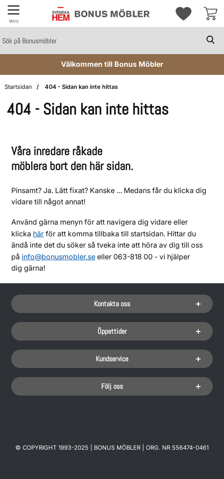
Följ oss (112, 386)
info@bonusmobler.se (58, 256)
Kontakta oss (112, 304)
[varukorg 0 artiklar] (210, 13)
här (38, 233)
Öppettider (112, 331)
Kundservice (112, 359)
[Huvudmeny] (13, 13)
